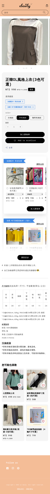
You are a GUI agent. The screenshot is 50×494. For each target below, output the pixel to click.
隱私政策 (20, 489)
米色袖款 (23, 117)
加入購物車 (25, 134)
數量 (7, 123)
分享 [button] (8, 147)
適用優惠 (9, 96)
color (8, 113)
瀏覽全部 (40, 164)
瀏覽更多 (25, 257)
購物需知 (29, 489)
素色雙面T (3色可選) (14, 249)
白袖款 (11, 117)
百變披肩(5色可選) (34, 189)
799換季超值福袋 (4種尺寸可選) (34, 250)
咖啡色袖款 (36, 117)
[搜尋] (44, 12)
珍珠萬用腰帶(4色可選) (14, 189)
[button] (3, 5)
